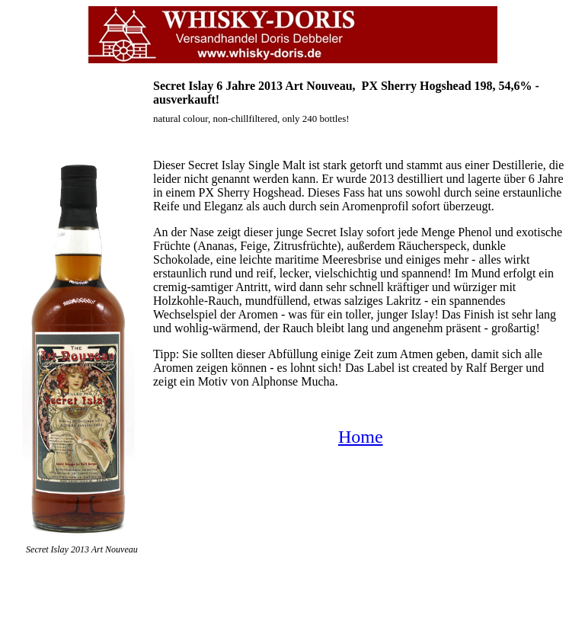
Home (360, 437)
